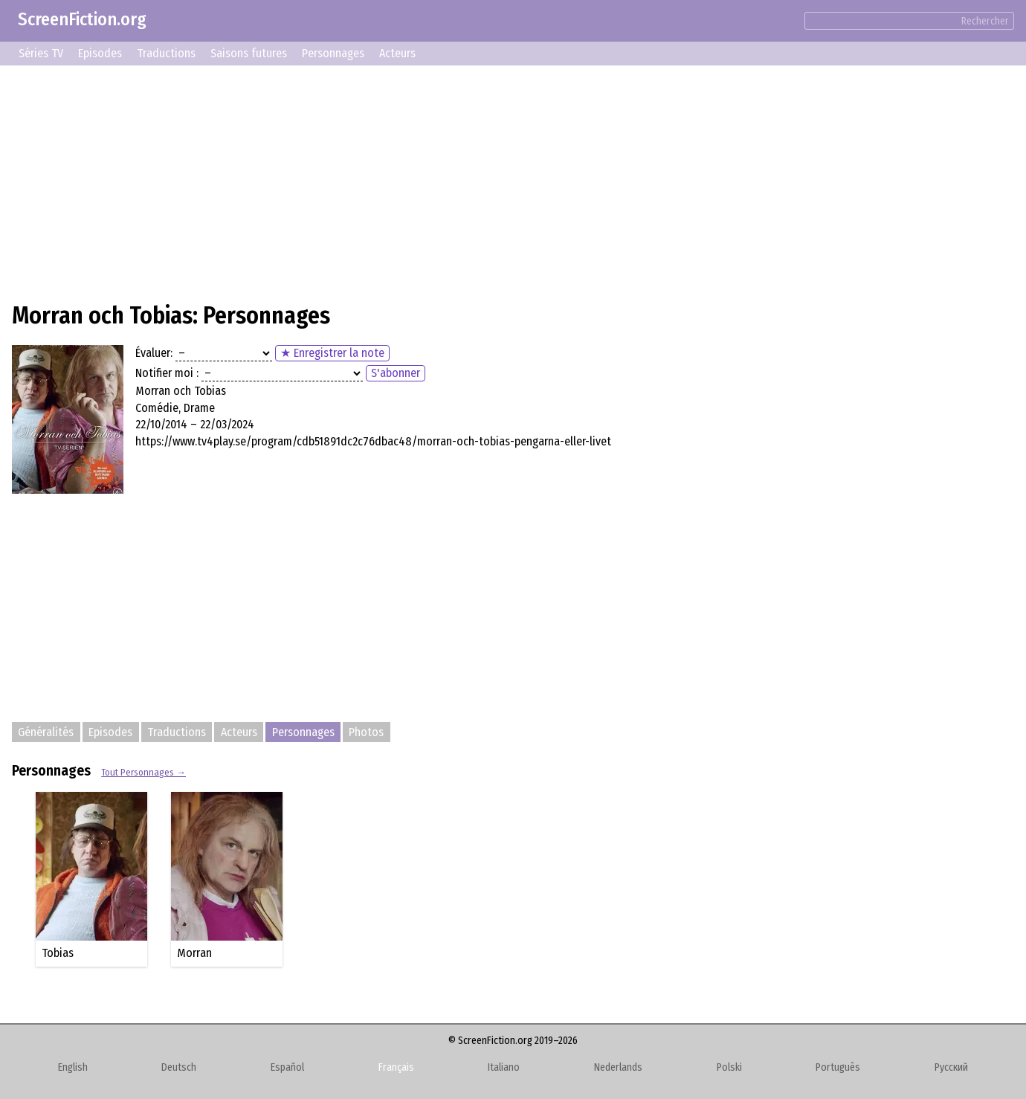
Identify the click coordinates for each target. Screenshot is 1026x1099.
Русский (951, 1067)
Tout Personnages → (143, 772)
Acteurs (397, 53)
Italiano (504, 1067)
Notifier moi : (167, 373)
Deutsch (178, 1067)
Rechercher (985, 21)
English (73, 1067)
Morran (194, 953)
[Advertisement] (458, 181)
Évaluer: (153, 353)
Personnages (333, 53)
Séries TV (41, 53)
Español (287, 1067)
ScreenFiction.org (82, 19)
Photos (366, 732)
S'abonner (395, 373)
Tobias (58, 953)
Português (838, 1067)
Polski (729, 1067)
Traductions (166, 53)
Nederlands (618, 1067)
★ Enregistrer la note (332, 353)
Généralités (46, 732)
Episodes (100, 53)
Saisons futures (248, 53)
